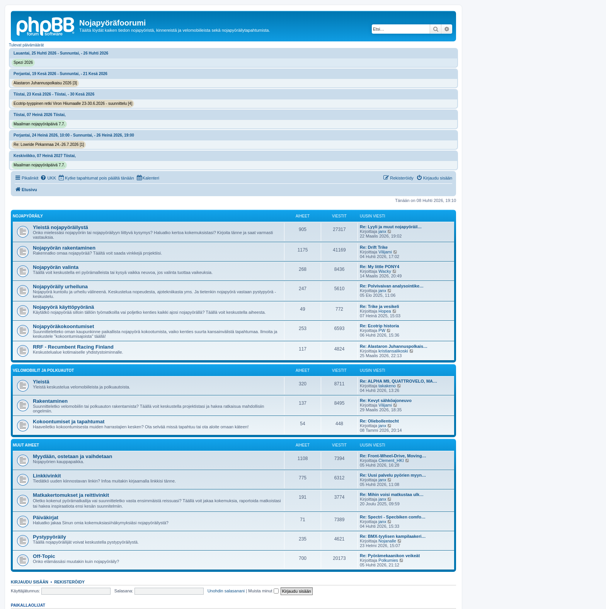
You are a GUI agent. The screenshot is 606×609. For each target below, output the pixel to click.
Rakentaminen (50, 401)
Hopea (384, 311)
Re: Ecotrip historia (379, 325)
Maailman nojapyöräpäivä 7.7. (39, 124)
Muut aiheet (26, 445)
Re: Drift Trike (374, 247)
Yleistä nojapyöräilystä (60, 227)
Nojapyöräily (28, 216)
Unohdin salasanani (226, 590)
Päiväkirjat (45, 517)
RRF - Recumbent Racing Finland (73, 347)
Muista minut (263, 590)
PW (381, 330)
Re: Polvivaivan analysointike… (392, 286)
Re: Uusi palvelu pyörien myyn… (393, 475)
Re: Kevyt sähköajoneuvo (386, 400)
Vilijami (385, 252)
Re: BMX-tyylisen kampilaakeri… (393, 536)
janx (382, 231)
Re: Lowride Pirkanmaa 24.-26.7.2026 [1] (49, 144)
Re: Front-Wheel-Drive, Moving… (393, 455)
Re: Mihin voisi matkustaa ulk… (392, 494)
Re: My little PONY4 (379, 266)
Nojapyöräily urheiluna (60, 286)
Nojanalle (387, 541)
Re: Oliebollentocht (379, 421)
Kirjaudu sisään (29, 582)
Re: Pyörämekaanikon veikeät (390, 555)
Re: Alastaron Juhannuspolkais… (393, 346)
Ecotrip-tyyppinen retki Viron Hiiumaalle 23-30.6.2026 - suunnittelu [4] (73, 103)
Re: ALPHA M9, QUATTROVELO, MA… (398, 381)
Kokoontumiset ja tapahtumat (68, 421)
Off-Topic (44, 556)
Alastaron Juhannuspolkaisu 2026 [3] (45, 83)
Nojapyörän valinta (55, 267)
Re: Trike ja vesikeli (379, 306)
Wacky (384, 271)
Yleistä (41, 382)
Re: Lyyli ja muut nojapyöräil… (391, 226)
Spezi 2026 (23, 62)
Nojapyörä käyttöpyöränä (63, 307)
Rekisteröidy (69, 582)
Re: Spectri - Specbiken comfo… (393, 517)
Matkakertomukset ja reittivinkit (71, 495)
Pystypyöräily (49, 537)
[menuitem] (48, 178)
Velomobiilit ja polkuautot (43, 370)
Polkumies (388, 560)
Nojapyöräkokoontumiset (63, 326)
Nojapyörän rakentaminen (64, 248)
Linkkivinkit (47, 476)
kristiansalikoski (393, 351)
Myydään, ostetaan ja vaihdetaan (72, 456)
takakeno (387, 385)
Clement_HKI (390, 460)
